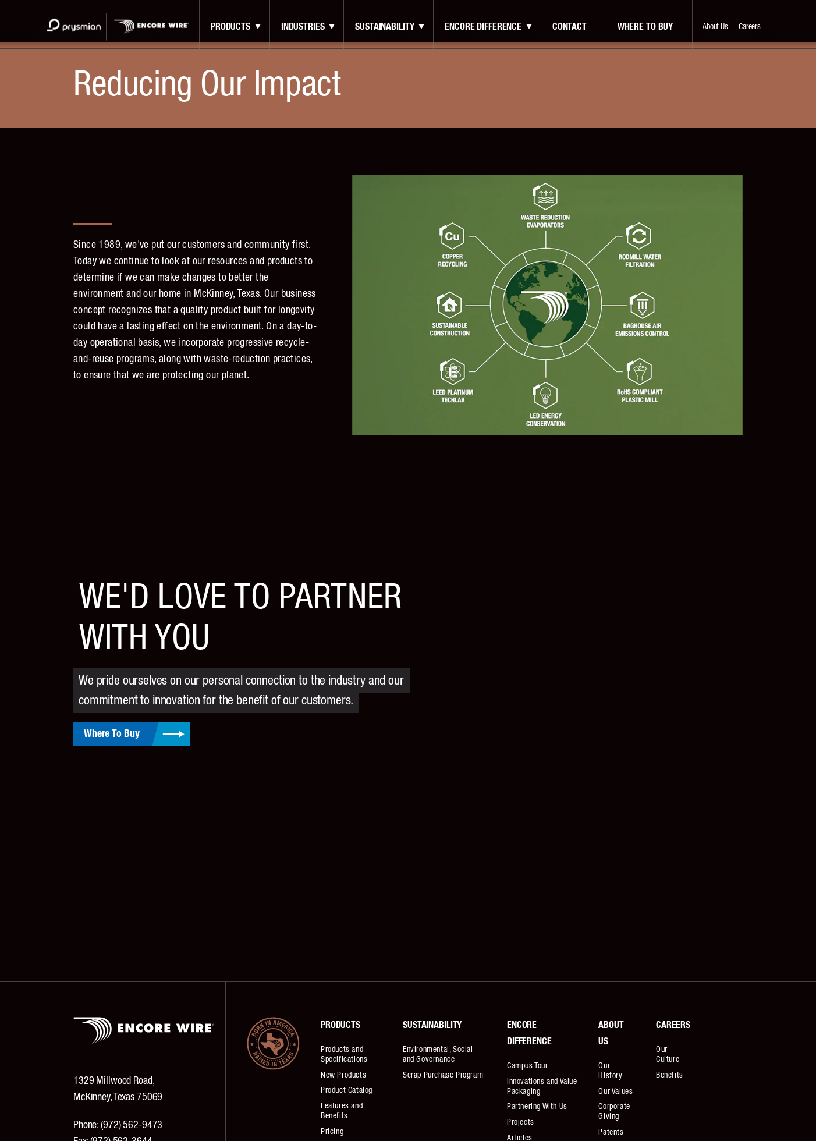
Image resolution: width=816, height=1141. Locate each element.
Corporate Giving (614, 1112)
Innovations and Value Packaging (542, 1087)
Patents (610, 1132)
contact (569, 26)
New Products (343, 1075)
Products (230, 26)
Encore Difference (483, 26)
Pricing (332, 1132)
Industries (303, 26)
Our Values (615, 1091)
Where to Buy (645, 26)
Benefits (669, 1075)
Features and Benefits (342, 1111)
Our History (610, 1071)
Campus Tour (527, 1066)
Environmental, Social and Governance (438, 1055)
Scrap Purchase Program (443, 1075)
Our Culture (667, 1055)
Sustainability (384, 26)
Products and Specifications (344, 1055)
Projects (520, 1122)
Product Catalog (346, 1090)
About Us (715, 27)
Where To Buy (111, 734)
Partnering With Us (537, 1107)
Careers (750, 27)
